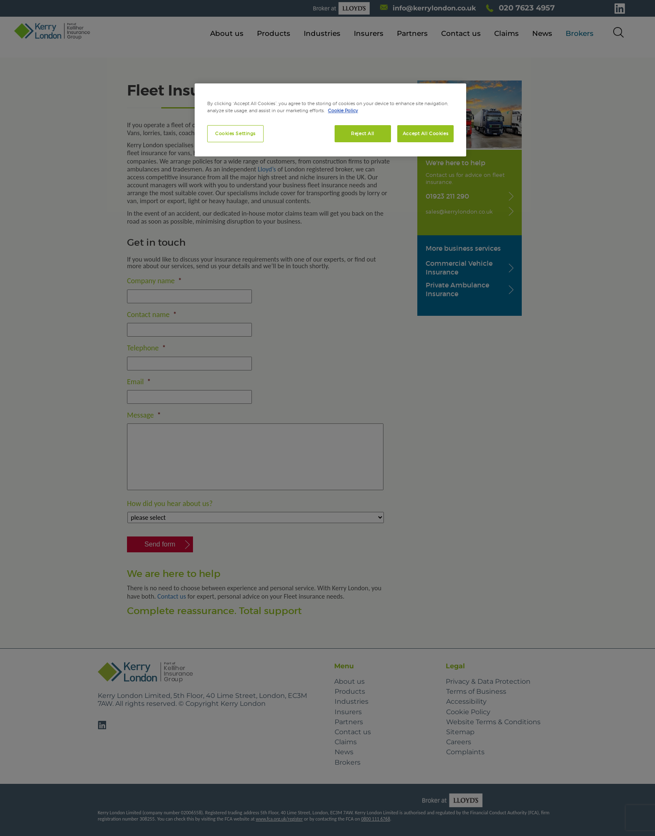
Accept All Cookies (425, 133)
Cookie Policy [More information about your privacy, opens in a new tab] (343, 110)
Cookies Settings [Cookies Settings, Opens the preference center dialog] (235, 133)
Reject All (362, 133)
